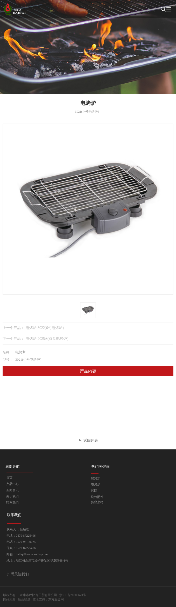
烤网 (94, 491)
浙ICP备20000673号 (72, 595)
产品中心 (12, 484)
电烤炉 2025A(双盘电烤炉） (48, 339)
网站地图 (9, 599)
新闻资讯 (12, 490)
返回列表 (88, 440)
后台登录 (24, 599)
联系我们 (12, 502)
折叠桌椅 (97, 502)
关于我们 (12, 496)
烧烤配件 (97, 497)
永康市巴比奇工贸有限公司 (38, 595)
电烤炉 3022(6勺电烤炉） (46, 328)
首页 (9, 478)
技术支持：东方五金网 (48, 599)
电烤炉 (95, 484)
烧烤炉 (95, 478)
